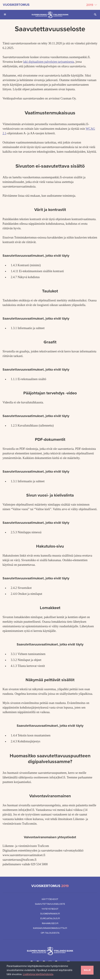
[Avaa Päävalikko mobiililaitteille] (5, 14)
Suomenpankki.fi (50, 913)
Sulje (87, 970)
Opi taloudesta (50, 933)
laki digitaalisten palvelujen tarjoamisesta (48, 61)
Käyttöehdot (50, 899)
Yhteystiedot (50, 909)
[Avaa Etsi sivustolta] (95, 14)
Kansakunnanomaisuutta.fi (50, 928)
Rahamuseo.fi (50, 923)
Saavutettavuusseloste (50, 904)
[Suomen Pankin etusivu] (50, 14)
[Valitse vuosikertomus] (50, 5)
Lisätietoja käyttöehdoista (38, 974)
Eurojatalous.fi (50, 918)
